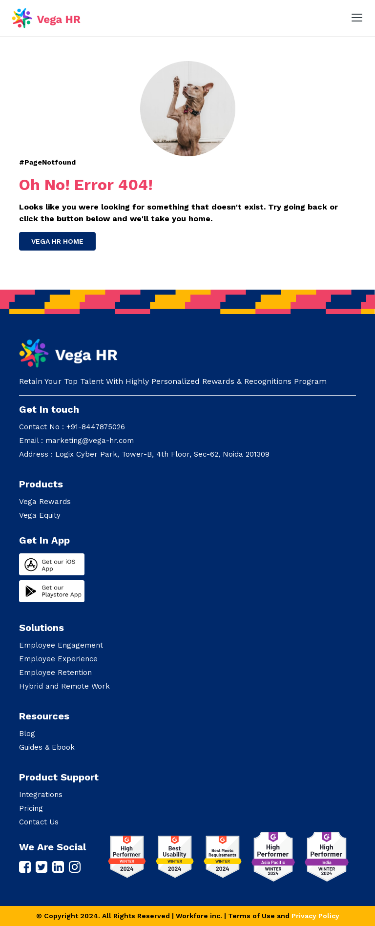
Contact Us (39, 822)
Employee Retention (55, 672)
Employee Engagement (61, 645)
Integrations (40, 794)
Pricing (31, 808)
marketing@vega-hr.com (89, 440)
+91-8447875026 (95, 426)
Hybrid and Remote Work (64, 686)
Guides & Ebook (47, 747)
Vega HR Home (57, 241)
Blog (27, 733)
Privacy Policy (315, 916)
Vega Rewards (45, 501)
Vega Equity (40, 515)
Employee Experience (58, 658)
